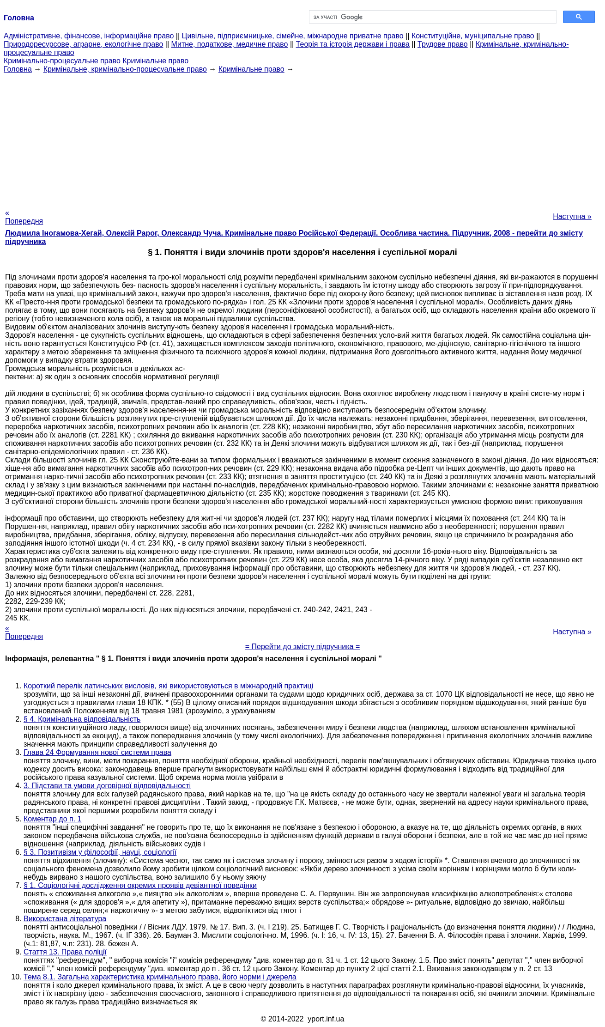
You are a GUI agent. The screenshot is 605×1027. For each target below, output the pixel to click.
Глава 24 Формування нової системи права (97, 752)
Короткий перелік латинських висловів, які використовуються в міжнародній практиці (168, 686)
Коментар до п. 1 (52, 819)
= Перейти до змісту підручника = (302, 646)
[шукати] (432, 17)
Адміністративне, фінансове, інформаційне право (89, 36)
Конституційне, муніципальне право (472, 36)
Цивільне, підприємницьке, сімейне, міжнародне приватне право (293, 36)
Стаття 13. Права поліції (65, 952)
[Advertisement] (302, 138)
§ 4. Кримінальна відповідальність (82, 719)
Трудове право (442, 44)
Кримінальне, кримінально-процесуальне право (125, 69)
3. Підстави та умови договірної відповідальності (107, 786)
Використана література (65, 919)
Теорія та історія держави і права (353, 44)
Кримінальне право (155, 61)
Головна (18, 69)
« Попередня (24, 217)
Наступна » (572, 216)
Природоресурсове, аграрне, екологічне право (83, 44)
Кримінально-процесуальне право (62, 61)
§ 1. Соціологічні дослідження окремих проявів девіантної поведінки (140, 885)
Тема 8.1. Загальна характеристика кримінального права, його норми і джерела (160, 977)
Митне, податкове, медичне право (229, 44)
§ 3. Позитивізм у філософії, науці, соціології (100, 852)
